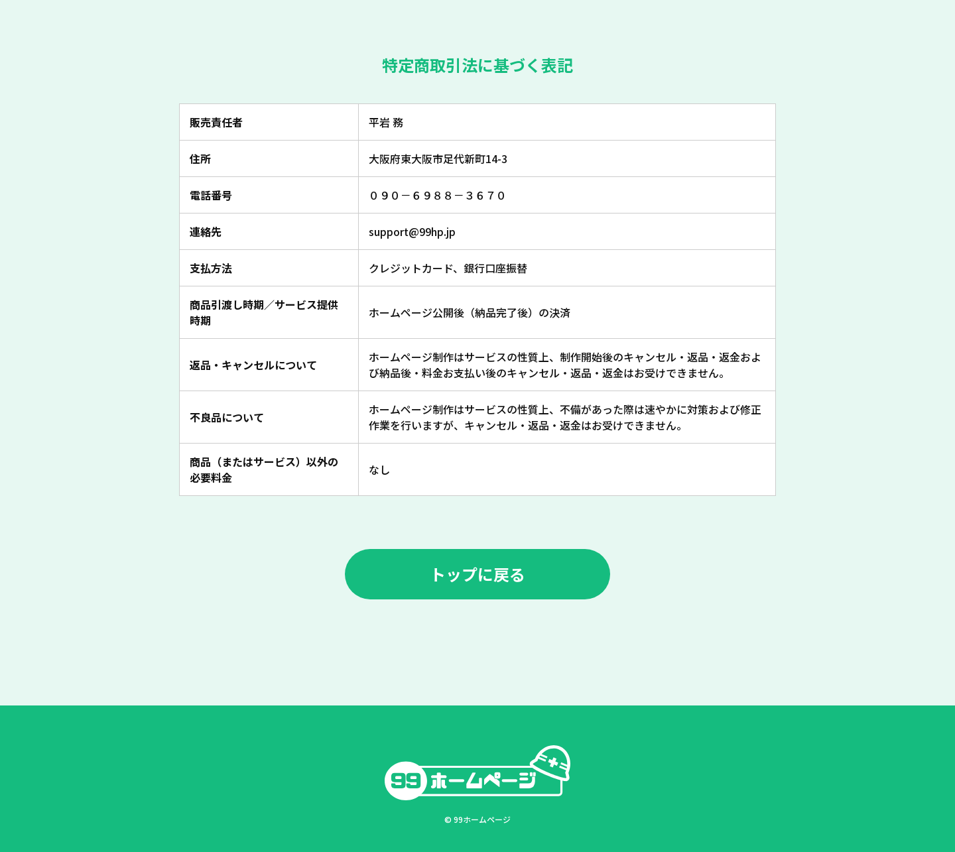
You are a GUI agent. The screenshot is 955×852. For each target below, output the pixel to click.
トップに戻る (477, 573)
